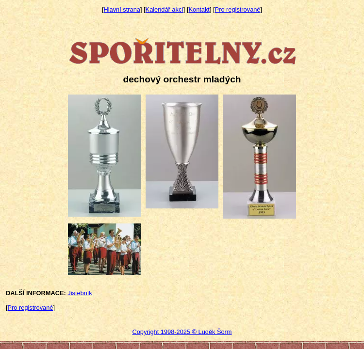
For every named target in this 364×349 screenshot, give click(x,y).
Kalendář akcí (164, 9)
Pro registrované (238, 9)
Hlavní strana (122, 9)
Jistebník (79, 293)
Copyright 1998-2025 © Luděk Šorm (182, 331)
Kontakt (199, 9)
